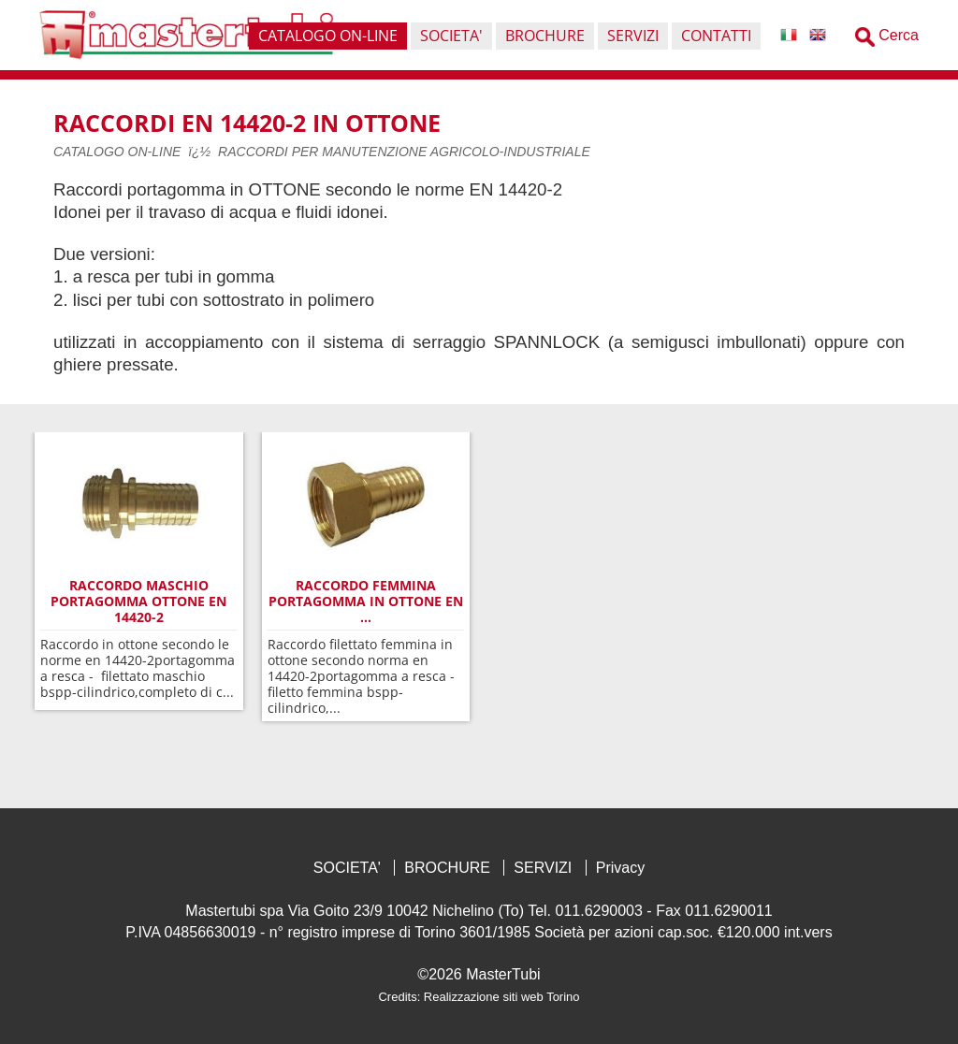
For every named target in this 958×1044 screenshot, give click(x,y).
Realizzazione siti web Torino (502, 997)
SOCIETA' (347, 868)
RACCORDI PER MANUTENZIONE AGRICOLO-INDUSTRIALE (404, 151)
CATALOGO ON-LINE (117, 151)
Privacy (620, 868)
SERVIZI (543, 868)
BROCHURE (447, 868)
